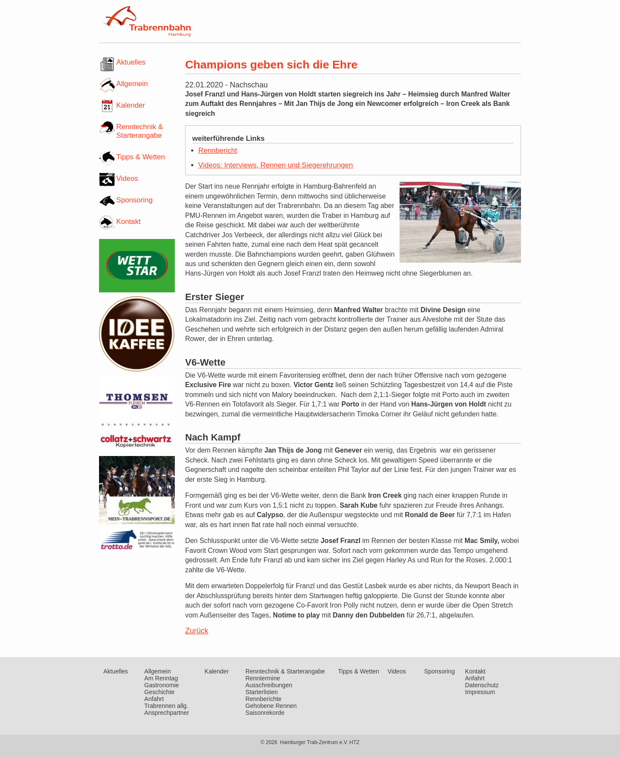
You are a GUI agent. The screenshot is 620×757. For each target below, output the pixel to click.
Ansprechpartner (166, 712)
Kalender (130, 105)
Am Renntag (161, 678)
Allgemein (132, 84)
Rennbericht (217, 150)
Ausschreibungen (268, 685)
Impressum (480, 692)
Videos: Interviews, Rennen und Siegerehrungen (275, 165)
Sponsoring (134, 200)
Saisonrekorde (265, 712)
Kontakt (128, 221)
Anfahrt (154, 698)
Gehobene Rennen (271, 705)
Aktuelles (131, 62)
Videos (127, 178)
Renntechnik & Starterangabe (139, 131)
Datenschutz (482, 685)
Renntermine (262, 678)
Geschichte (159, 692)
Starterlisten (261, 692)
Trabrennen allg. (166, 705)
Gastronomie (161, 685)
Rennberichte (263, 698)
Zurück (196, 631)
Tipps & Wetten (140, 157)
